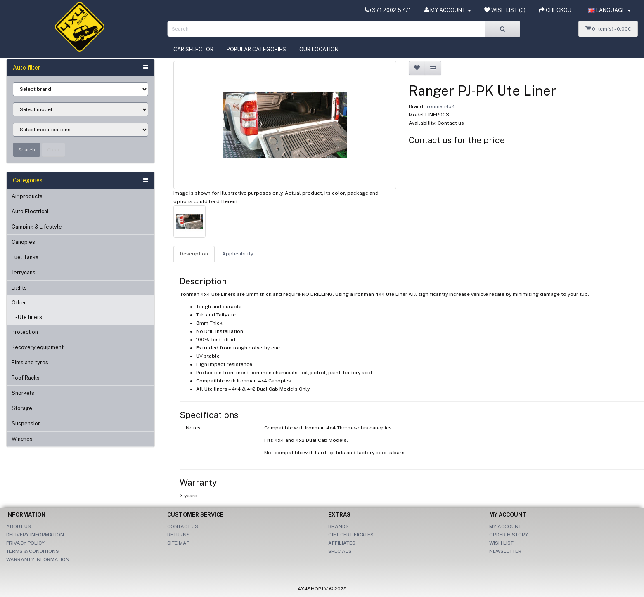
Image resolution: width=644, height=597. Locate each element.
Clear (53, 150)
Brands (338, 526)
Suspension (26, 423)
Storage (22, 408)
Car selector (193, 49)
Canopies (23, 242)
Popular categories (256, 49)
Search (26, 150)
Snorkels (23, 393)
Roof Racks (26, 378)
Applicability (237, 254)
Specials (340, 551)
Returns (178, 535)
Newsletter (505, 551)
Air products (27, 196)
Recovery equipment (38, 347)
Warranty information (37, 559)
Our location (319, 49)
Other (19, 303)
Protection (25, 332)
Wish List (501, 543)
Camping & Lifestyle (37, 227)
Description (194, 254)
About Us (18, 526)
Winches (22, 439)
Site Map (178, 543)
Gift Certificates (351, 535)
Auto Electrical (30, 211)
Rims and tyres (30, 362)
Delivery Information (35, 535)
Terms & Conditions (32, 551)
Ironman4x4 (440, 106)
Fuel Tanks (25, 257)
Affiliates (341, 543)
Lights (19, 288)
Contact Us (182, 526)
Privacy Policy (25, 543)
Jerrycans (24, 272)
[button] (609, 10)
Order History (508, 535)
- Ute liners (27, 317)
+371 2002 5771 (388, 10)
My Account (505, 526)
